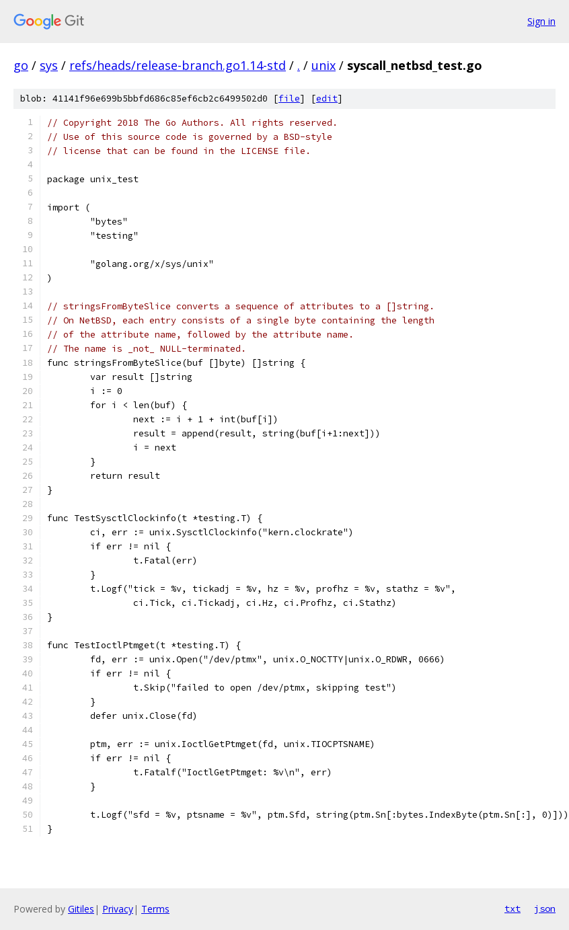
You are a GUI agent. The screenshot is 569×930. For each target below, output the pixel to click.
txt (512, 908)
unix (323, 65)
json (545, 908)
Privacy (117, 908)
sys (49, 65)
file (289, 98)
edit (327, 98)
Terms (155, 908)
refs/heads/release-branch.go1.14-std (177, 65)
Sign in (541, 21)
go (20, 65)
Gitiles (81, 908)
